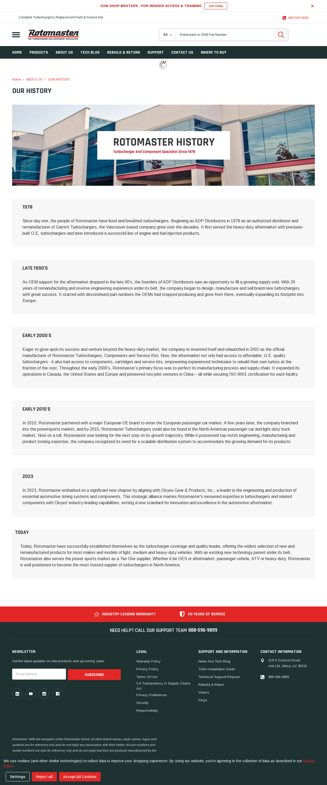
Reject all (44, 777)
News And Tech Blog (214, 661)
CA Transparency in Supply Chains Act (163, 685)
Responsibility (147, 710)
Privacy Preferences (151, 695)
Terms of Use (146, 677)
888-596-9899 (298, 17)
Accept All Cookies (79, 777)
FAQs (202, 700)
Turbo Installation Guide (216, 669)
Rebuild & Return (211, 685)
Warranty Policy (148, 661)
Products (38, 52)
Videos (203, 692)
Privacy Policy (147, 669)
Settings (17, 777)
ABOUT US (64, 52)
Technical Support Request (219, 677)
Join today (216, 6)
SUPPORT (155, 52)
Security (142, 703)
